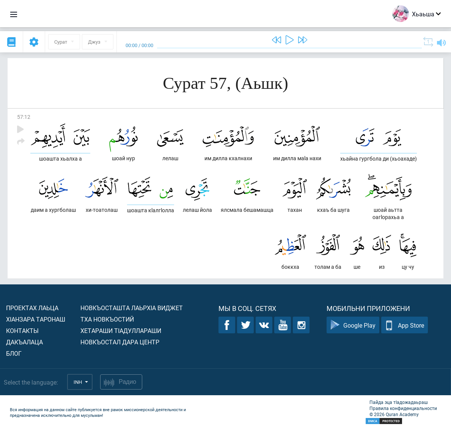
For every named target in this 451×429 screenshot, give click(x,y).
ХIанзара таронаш (35, 319)
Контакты (22, 330)
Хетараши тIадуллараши (120, 330)
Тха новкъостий (107, 319)
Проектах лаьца (32, 308)
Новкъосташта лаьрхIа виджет (131, 308)
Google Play (353, 325)
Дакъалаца (24, 342)
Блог (14, 353)
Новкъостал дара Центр (119, 342)
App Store (404, 325)
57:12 (23, 116)
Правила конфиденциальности (403, 408)
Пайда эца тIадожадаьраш (398, 402)
